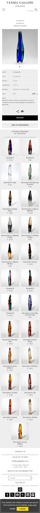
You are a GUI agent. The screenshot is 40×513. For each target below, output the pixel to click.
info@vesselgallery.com (20, 461)
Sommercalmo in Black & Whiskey (10, 263)
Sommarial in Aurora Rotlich (30, 340)
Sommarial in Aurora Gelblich (20, 443)
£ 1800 (10, 213)
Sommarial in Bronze (30, 262)
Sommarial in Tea (30, 393)
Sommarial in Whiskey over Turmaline (30, 183)
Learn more (32, 505)
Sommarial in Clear (10, 183)
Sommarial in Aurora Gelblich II (10, 367)
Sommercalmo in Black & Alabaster (30, 210)
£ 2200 (10, 160)
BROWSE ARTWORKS (20, 26)
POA (30, 160)
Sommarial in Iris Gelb (10, 393)
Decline (12, 509)
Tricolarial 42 (10, 288)
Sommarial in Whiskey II (30, 366)
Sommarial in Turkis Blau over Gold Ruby (30, 314)
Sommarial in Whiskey (30, 417)
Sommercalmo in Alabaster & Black (10, 236)
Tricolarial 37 (10, 158)
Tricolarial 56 (30, 288)
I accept (22, 509)
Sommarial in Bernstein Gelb (10, 340)
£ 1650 (30, 213)
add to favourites (20, 125)
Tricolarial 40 (10, 313)
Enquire (20, 118)
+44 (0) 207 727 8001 (20, 457)
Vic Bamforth (20, 21)
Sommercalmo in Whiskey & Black (30, 236)
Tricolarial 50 (30, 158)
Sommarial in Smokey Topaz (10, 210)
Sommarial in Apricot (10, 417)
